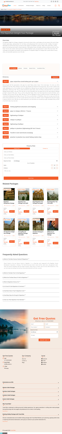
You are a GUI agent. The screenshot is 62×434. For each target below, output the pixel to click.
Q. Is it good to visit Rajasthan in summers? (13, 286)
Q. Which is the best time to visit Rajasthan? (14, 273)
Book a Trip (12, 211)
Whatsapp (6, 368)
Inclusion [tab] (20, 68)
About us (38, 5)
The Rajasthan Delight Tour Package (9, 232)
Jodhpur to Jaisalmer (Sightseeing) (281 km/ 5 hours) (21, 128)
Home (15, 5)
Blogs (44, 5)
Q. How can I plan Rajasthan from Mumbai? (13, 299)
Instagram (44, 362)
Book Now (37, 1)
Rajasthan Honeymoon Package (9, 202)
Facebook (44, 359)
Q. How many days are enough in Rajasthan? (14, 295)
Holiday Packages (30, 5)
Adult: (5, 165)
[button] (4, 21)
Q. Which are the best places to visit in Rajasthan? (15, 277)
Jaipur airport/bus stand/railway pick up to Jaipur (20, 81)
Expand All (55, 77)
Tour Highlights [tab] (13, 68)
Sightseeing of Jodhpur (13, 124)
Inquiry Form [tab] (17, 148)
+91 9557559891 (8, 360)
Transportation (7, 205)
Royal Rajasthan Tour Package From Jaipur (38, 202)
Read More (5, 411)
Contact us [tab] (45, 148)
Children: (6, 168)
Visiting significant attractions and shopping (19, 106)
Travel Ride (13, 430)
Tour (5, 9)
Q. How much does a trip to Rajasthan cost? (13, 290)
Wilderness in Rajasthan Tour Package (51, 233)
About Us (24, 359)
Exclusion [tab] (25, 68)
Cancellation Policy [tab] (41, 68)
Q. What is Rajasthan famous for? (11, 282)
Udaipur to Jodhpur (12, 119)
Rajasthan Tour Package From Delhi (23, 202)
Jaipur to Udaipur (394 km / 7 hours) (17, 111)
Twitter (43, 360)
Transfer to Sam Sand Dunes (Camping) (18, 132)
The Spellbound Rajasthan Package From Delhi (23, 233)
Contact (49, 5)
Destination (21, 5)
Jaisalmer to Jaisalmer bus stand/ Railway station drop (22, 137)
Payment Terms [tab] (32, 68)
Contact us (24, 360)
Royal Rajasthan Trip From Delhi (52, 202)
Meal (14, 205)
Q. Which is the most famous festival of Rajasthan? (15, 259)
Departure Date (7, 161)
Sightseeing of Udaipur (13, 115)
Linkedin (43, 364)
